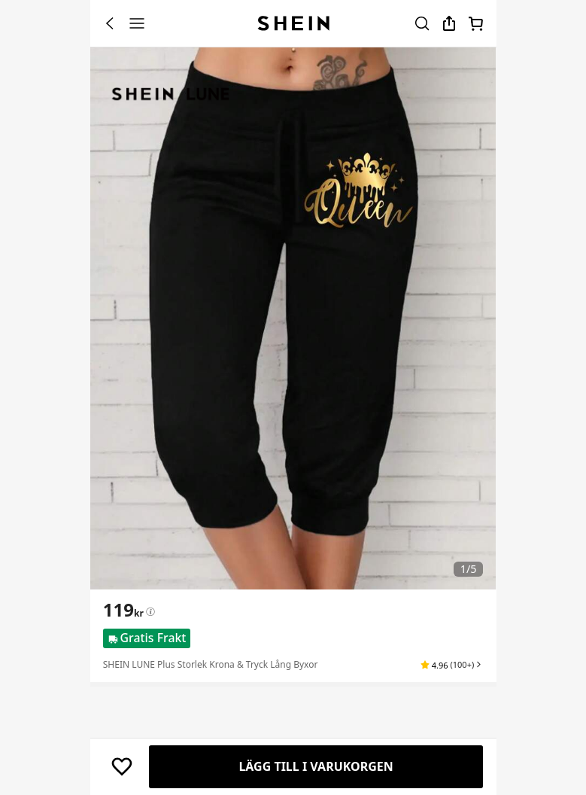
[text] (123, 610)
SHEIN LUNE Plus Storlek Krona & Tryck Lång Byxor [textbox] (210, 664)
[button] (452, 665)
